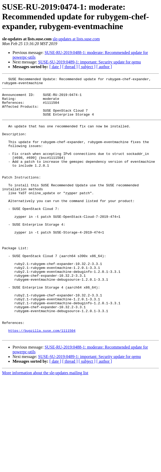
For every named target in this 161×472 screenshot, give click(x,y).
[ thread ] (70, 66)
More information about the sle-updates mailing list (45, 424)
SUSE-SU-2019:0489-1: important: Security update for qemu (89, 62)
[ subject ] (87, 66)
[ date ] (55, 66)
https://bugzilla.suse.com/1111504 (41, 381)
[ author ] (104, 66)
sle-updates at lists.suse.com (76, 39)
